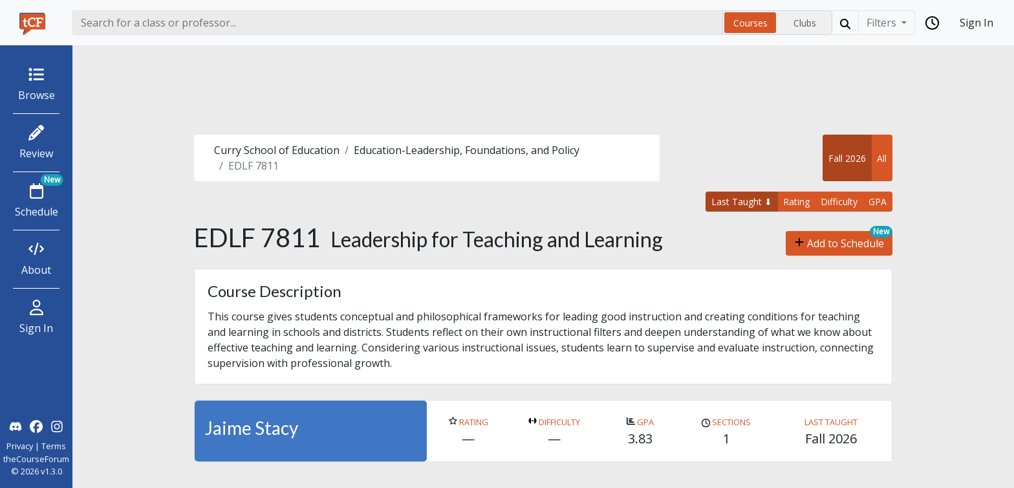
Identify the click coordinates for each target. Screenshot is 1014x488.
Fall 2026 (847, 158)
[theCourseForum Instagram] (56, 425)
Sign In (976, 23)
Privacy (19, 446)
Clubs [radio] (804, 23)
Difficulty (839, 201)
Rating (796, 201)
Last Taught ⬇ (741, 201)
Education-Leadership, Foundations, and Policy (466, 150)
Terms (53, 446)
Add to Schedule (839, 243)
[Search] (397, 22)
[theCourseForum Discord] (15, 425)
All (882, 158)
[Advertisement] (543, 90)
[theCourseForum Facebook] (36, 425)
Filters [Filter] (883, 23)
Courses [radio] (750, 23)
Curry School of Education (277, 150)
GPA (877, 201)
